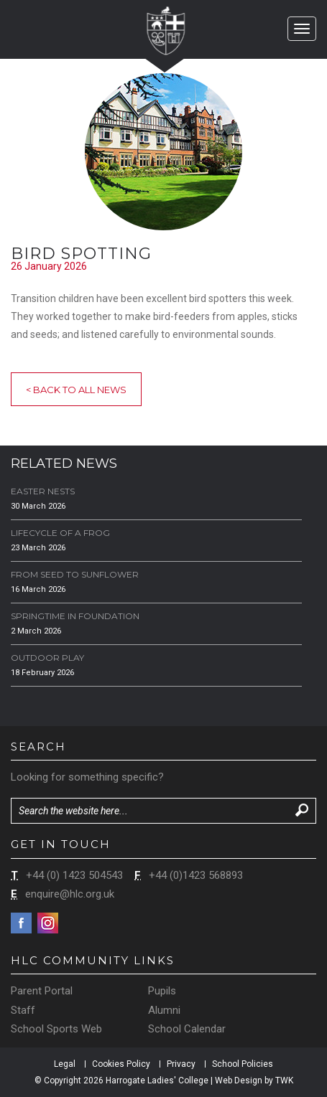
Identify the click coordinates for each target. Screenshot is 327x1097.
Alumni (164, 1010)
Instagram (47, 923)
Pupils (162, 990)
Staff (23, 1010)
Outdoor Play (47, 657)
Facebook (21, 923)
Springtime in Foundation (75, 616)
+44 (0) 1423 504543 (74, 875)
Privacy (181, 1064)
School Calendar (187, 1028)
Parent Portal (42, 990)
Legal (64, 1064)
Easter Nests (43, 491)
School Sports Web (56, 1028)
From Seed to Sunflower (75, 574)
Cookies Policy (121, 1064)
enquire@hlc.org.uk (69, 894)
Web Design (238, 1080)
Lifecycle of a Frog (60, 532)
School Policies (242, 1064)
